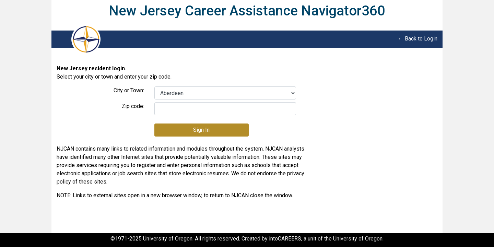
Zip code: (133, 106)
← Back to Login (417, 38)
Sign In (201, 130)
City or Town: (129, 90)
